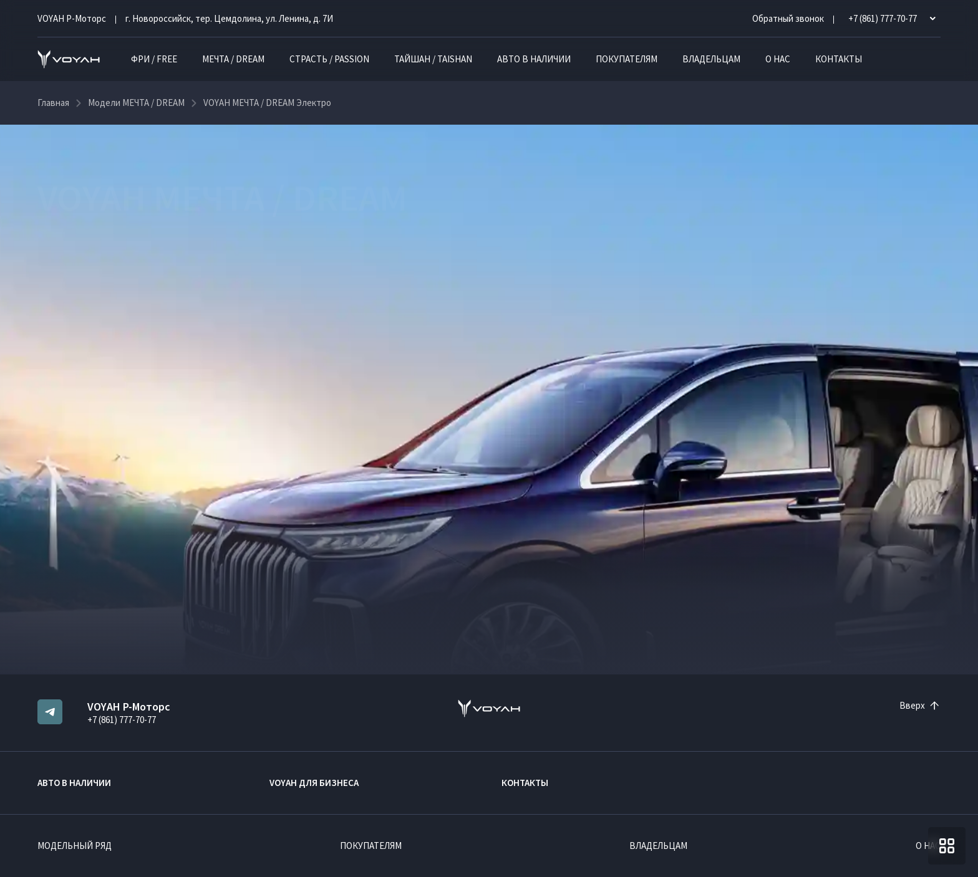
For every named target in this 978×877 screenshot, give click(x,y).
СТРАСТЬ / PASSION (329, 59)
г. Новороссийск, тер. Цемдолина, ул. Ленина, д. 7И (229, 18)
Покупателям (626, 59)
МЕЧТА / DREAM (233, 59)
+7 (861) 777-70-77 (121, 720)
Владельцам (711, 59)
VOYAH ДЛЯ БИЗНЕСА (314, 782)
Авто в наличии (534, 59)
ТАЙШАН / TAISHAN (433, 59)
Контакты (838, 59)
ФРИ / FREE (154, 59)
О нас (777, 59)
